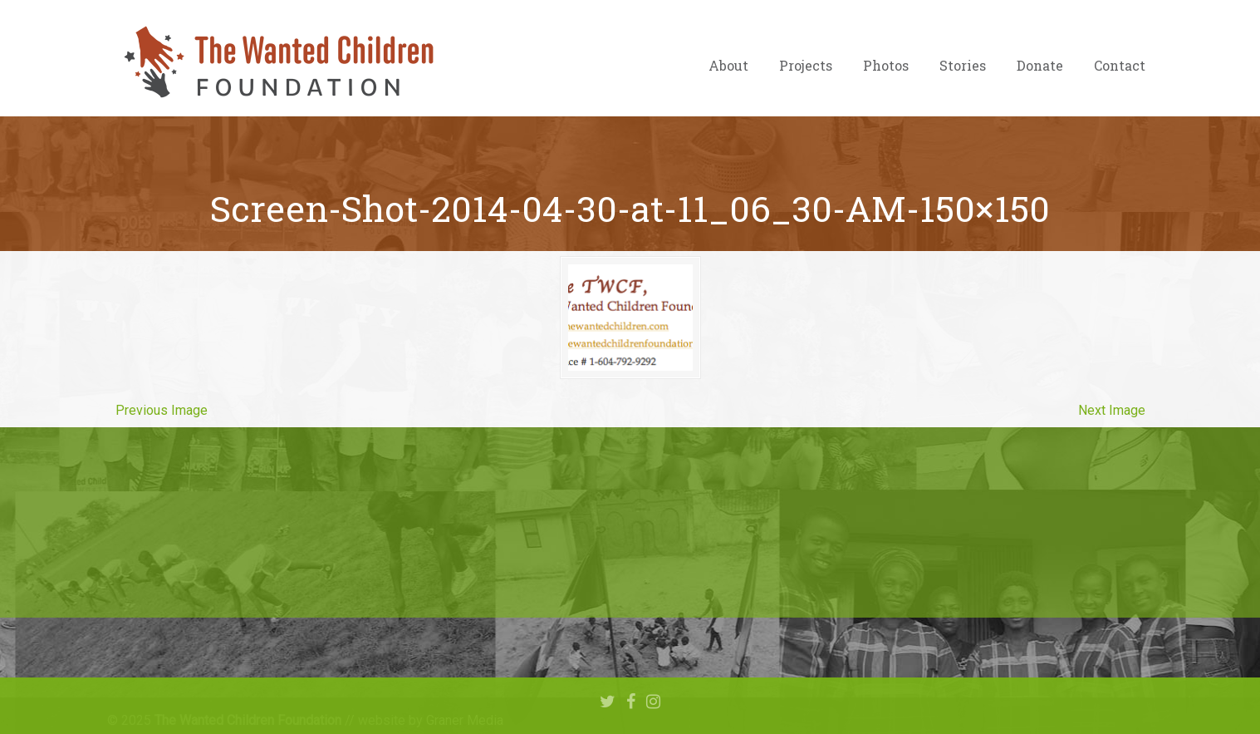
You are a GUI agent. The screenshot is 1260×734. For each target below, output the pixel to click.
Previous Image (161, 410)
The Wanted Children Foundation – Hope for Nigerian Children (277, 62)
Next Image (1111, 410)
